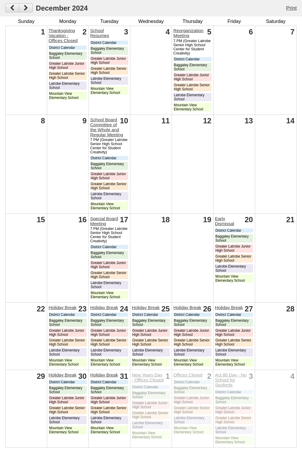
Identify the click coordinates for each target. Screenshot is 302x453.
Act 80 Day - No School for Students (231, 379)
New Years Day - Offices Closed (148, 377)
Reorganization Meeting (188, 33)
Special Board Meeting (104, 221)
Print (291, 8)
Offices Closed (187, 374)
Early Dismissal (224, 221)
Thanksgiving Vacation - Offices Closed (63, 35)
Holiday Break (63, 307)
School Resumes (99, 33)
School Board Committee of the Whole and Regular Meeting (106, 127)
